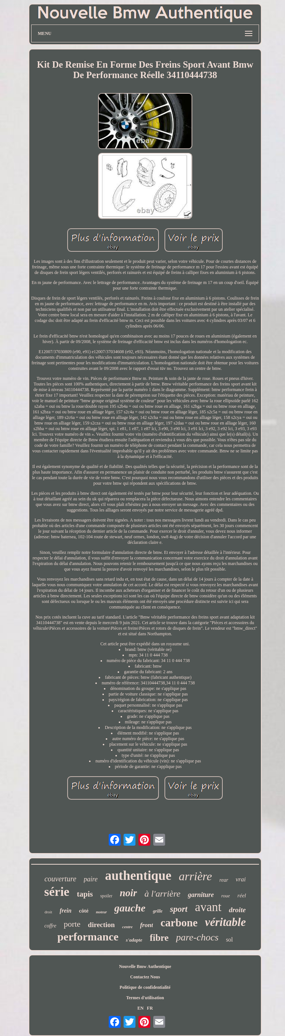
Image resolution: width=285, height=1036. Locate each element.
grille (158, 911)
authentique (138, 875)
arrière (195, 876)
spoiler (106, 895)
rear (223, 880)
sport (178, 909)
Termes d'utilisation (145, 997)
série (56, 891)
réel (242, 895)
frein (66, 910)
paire (91, 879)
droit (48, 912)
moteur (101, 912)
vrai (241, 879)
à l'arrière (162, 893)
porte (72, 924)
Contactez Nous (145, 976)
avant (208, 907)
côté (84, 911)
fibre (159, 938)
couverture (60, 879)
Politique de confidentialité (144, 987)
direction (101, 925)
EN (140, 1008)
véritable (225, 922)
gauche (129, 908)
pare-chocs (197, 937)
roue (225, 895)
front (146, 925)
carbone (178, 923)
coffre (50, 926)
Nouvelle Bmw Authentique (145, 966)
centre (127, 926)
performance (87, 936)
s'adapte (134, 940)
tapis (85, 894)
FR (150, 1008)
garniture (201, 894)
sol (229, 939)
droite (237, 910)
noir (128, 892)
